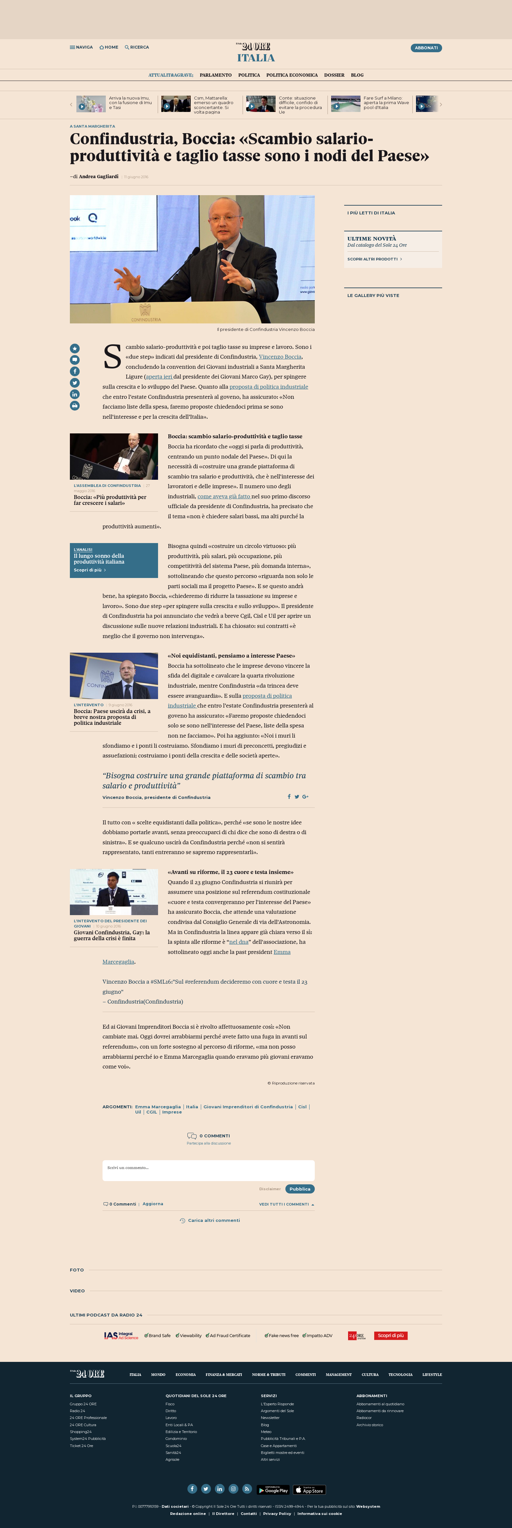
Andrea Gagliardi (99, 176)
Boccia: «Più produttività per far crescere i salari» (110, 500)
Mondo (158, 1374)
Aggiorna (153, 1204)
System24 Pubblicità (88, 1438)
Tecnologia (400, 1374)
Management (339, 1374)
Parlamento (216, 75)
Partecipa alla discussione (209, 1143)
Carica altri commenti (209, 1220)
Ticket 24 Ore (81, 1445)
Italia (256, 57)
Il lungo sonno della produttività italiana (99, 558)
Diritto (171, 1411)
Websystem (368, 1506)
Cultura (370, 1374)
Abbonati (426, 47)
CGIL (151, 1112)
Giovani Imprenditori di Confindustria (248, 1106)
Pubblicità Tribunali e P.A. (283, 1438)
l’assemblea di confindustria (108, 485)
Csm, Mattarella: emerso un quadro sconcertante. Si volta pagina (213, 105)
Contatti (249, 1513)
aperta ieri (159, 376)
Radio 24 (77, 1411)
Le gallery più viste (373, 295)
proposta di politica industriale (269, 386)
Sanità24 (173, 1452)
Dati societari (175, 1506)
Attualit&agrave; (171, 75)
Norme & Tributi (268, 1374)
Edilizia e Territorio (181, 1431)
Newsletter (270, 1417)
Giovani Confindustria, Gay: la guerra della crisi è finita (112, 935)
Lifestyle (432, 1374)
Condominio (176, 1438)
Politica (249, 75)
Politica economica (292, 75)
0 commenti (208, 1135)
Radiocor (364, 1417)
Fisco (170, 1404)
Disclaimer (270, 1189)
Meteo (266, 1431)
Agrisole (172, 1459)
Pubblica (300, 1189)
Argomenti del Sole (277, 1411)
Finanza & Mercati (224, 1374)
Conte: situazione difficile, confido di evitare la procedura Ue (300, 105)
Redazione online (188, 1513)
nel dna (238, 941)
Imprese (172, 1112)
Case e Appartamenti (279, 1445)
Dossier (334, 75)
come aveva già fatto (224, 496)
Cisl (302, 1106)
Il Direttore (223, 1513)
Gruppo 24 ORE (83, 1404)
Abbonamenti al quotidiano (380, 1404)
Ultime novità (371, 238)
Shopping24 (81, 1431)
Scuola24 (174, 1445)
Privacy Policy (277, 1513)
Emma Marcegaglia (158, 1106)
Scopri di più (90, 570)
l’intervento (89, 705)
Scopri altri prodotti (374, 259)
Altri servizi (270, 1459)
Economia (186, 1374)
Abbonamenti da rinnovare (380, 1411)
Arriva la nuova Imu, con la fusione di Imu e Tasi (130, 102)
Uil (138, 1112)
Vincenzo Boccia (280, 356)
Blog (357, 75)
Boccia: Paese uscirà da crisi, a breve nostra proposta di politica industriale (112, 717)
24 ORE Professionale (88, 1417)
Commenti (306, 1374)
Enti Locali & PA (179, 1425)
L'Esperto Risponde (277, 1404)
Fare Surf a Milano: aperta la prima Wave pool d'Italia (386, 102)
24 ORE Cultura (83, 1425)
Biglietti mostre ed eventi (282, 1452)
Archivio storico (370, 1425)
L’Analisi (83, 549)
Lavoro (171, 1417)
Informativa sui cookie (319, 1513)
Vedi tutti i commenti (286, 1204)
